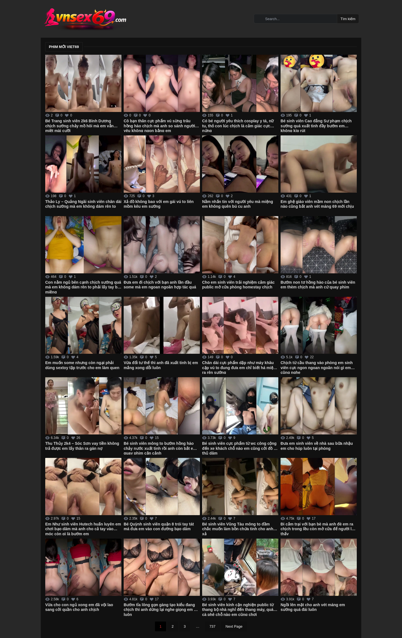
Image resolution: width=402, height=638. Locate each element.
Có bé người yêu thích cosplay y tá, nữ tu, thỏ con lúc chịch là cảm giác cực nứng (238, 125)
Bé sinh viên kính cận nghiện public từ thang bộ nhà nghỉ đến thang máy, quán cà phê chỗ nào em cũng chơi (239, 609)
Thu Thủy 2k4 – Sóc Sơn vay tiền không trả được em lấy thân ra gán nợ (82, 446)
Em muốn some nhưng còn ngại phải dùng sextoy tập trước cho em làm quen (82, 365)
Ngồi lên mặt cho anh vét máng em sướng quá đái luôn (313, 607)
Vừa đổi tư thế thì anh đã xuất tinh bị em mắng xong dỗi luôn (161, 365)
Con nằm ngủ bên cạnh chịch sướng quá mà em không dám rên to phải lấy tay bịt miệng (83, 286)
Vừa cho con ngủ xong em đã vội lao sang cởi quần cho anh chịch (79, 607)
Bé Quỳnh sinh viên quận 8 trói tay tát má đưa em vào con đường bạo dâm (159, 526)
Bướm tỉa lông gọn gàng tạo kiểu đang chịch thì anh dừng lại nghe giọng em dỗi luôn (162, 609)
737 (212, 626)
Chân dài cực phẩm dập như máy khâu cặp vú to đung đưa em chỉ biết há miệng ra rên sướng (240, 367)
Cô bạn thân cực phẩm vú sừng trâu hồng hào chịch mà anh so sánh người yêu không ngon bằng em (159, 125)
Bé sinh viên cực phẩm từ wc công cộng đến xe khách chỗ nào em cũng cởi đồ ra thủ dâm (239, 448)
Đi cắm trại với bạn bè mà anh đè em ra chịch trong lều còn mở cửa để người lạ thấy (317, 528)
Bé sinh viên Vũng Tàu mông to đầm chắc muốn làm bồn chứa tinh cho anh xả (237, 528)
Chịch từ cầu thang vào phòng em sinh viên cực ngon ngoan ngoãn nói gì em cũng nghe (317, 367)
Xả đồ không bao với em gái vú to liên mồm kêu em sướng (159, 204)
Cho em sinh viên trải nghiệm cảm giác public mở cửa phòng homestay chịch (238, 285)
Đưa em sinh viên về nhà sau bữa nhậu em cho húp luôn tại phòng (317, 446)
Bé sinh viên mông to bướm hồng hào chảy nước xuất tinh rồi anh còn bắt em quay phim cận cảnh (160, 448)
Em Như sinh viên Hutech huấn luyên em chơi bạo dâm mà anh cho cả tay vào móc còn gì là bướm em (83, 528)
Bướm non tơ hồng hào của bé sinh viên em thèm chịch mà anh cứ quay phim (318, 285)
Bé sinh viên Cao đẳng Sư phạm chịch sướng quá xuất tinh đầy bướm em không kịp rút (316, 125)
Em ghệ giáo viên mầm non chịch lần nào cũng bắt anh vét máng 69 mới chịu (317, 204)
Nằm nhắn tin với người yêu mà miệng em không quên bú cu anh (237, 204)
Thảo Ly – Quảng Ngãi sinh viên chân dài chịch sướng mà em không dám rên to (83, 204)
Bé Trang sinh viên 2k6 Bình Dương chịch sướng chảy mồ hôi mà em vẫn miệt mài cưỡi (79, 125)
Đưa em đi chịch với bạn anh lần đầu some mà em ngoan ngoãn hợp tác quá (160, 285)
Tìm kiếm (348, 19)
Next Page (234, 626)
